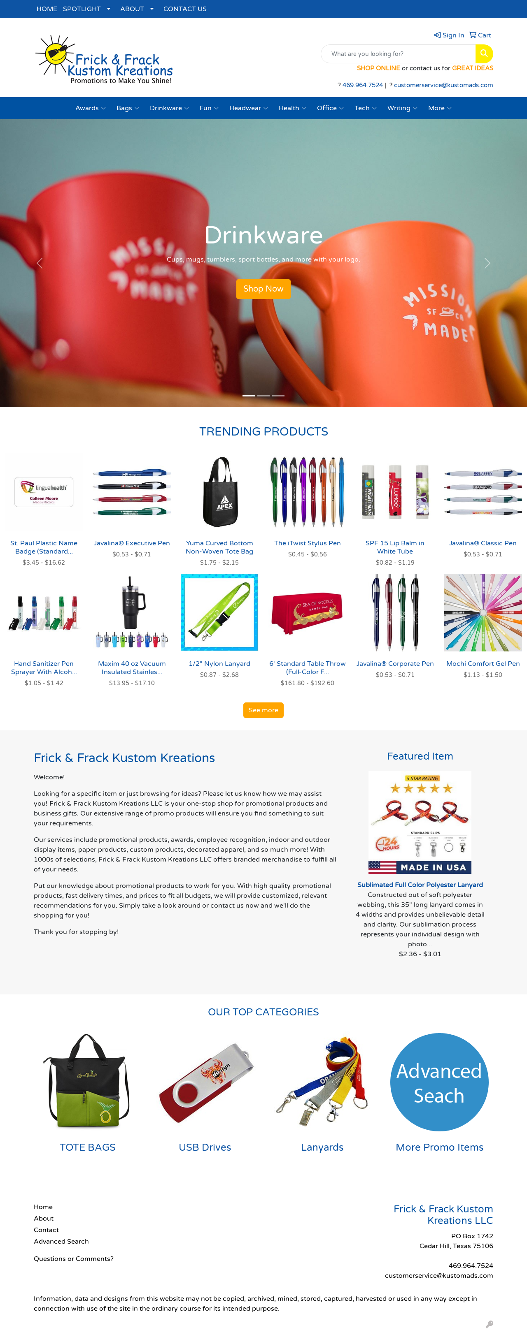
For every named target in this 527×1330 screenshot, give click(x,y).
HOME (47, 9)
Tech (365, 108)
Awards (90, 108)
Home (43, 1207)
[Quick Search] (398, 53)
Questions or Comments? (74, 1259)
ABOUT (132, 9)
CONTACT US (185, 9)
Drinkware (169, 108)
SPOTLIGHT (82, 9)
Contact (46, 1230)
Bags (128, 108)
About (44, 1218)
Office (330, 108)
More (440, 108)
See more (263, 710)
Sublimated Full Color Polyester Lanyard (420, 885)
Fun (209, 108)
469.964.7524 (363, 85)
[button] (39, 263)
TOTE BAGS (88, 1148)
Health (292, 108)
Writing (402, 108)
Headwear (248, 108)
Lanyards (322, 1148)
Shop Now (263, 289)
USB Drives (205, 1148)
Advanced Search (61, 1241)
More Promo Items (440, 1148)
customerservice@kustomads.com (443, 85)
